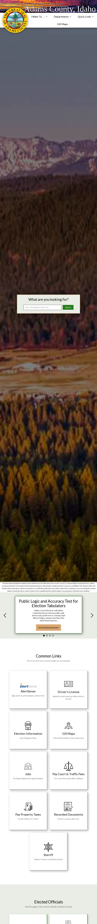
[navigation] (15, 20)
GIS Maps (62, 24)
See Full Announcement (48, 627)
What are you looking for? (48, 299)
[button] (39, 16)
